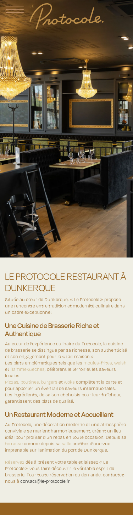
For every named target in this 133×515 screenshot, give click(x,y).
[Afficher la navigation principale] (15, 9)
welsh (120, 363)
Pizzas (11, 382)
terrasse (14, 443)
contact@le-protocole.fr (45, 481)
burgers (49, 382)
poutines (30, 382)
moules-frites (97, 363)
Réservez (14, 462)
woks (69, 382)
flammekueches (27, 369)
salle (66, 443)
